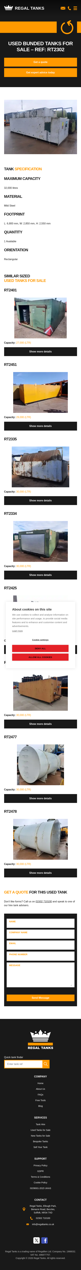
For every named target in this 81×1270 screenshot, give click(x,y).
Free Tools (40, 1100)
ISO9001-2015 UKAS (40, 1188)
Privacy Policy (40, 1165)
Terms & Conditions (40, 1177)
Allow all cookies (40, 657)
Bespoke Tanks (40, 1141)
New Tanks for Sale (40, 1135)
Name (12, 921)
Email (12, 943)
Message (14, 965)
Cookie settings (40, 640)
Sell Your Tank (40, 1147)
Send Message (40, 997)
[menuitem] (40, 1084)
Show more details (40, 351)
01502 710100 (44, 901)
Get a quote (40, 62)
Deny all (40, 648)
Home (40, 1083)
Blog (40, 1106)
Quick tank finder (13, 1057)
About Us (40, 1089)
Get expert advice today (40, 72)
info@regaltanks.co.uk (43, 1224)
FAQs (40, 1094)
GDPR (40, 1171)
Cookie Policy (40, 1182)
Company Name (18, 932)
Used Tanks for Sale (40, 1130)
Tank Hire (40, 1124)
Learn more (17, 631)
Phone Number (18, 954)
